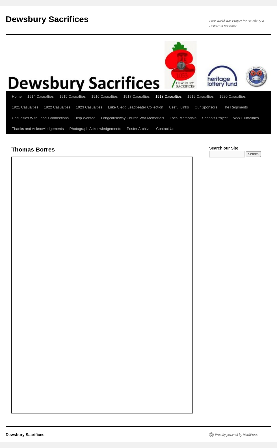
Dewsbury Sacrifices (47, 19)
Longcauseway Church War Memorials (132, 118)
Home (17, 96)
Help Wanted (85, 118)
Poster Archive (138, 129)
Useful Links (179, 107)
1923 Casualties (89, 107)
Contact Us (165, 129)
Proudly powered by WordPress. (236, 435)
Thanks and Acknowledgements (38, 129)
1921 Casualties (25, 107)
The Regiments (235, 107)
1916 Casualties (104, 96)
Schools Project (215, 118)
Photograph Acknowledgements (95, 129)
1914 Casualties (40, 96)
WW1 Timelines (246, 118)
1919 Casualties (200, 96)
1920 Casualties (232, 96)
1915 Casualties (72, 96)
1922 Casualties (57, 107)
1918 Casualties (168, 96)
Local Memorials (183, 118)
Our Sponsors (205, 107)
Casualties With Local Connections (40, 118)
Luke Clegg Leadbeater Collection (135, 107)
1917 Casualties (136, 96)
